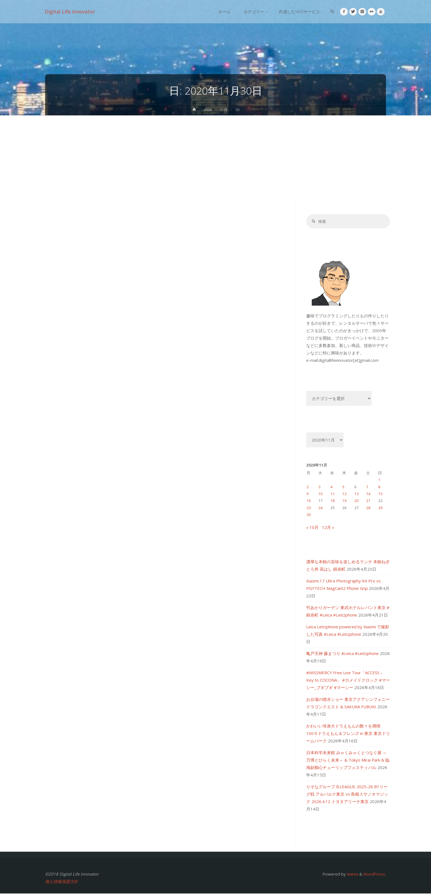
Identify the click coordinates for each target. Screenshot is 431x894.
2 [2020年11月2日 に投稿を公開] (307, 487)
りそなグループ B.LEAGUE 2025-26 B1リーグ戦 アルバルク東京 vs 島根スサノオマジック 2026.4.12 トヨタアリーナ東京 (347, 794)
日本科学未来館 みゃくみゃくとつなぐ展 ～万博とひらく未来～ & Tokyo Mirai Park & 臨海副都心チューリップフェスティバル (347, 760)
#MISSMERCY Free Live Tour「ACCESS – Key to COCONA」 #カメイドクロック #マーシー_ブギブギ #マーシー (348, 680)
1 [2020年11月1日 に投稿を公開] (379, 480)
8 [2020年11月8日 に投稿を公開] (379, 487)
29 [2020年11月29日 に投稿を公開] (380, 508)
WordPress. (374, 874)
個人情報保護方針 (61, 882)
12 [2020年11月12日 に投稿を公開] (344, 494)
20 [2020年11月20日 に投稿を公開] (356, 501)
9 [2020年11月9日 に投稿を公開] (307, 494)
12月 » (328, 528)
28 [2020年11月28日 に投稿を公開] (368, 508)
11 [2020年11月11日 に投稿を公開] (332, 494)
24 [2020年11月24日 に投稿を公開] (320, 508)
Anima (352, 874)
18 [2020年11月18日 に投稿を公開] (332, 501)
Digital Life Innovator (70, 11)
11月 (224, 109)
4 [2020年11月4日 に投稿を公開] (331, 487)
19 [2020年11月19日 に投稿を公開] (344, 501)
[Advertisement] (215, 156)
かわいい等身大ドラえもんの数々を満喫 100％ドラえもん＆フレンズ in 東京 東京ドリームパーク (348, 734)
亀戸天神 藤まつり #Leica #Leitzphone (342, 654)
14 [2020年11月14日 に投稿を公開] (368, 494)
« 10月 (312, 528)
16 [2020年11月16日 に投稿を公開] (308, 501)
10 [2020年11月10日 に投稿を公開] (320, 494)
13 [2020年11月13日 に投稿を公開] (356, 494)
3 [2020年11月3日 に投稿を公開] (319, 487)
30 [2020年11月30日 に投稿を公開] (308, 515)
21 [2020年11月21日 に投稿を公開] (368, 501)
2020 (207, 109)
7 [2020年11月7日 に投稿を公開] (367, 487)
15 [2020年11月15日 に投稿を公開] (380, 494)
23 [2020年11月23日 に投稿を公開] (308, 508)
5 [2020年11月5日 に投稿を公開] (343, 487)
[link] (330, 12)
